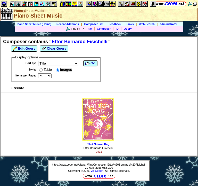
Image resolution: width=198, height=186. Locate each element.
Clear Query (54, 49)
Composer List (94, 24)
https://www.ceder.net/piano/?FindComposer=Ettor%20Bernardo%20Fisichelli (99, 164)
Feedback (115, 24)
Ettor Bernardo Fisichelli (98, 148)
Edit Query (24, 49)
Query (128, 28)
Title (89, 28)
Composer (104, 28)
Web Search (147, 24)
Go (90, 63)
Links (130, 24)
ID (117, 28)
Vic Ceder (96, 170)
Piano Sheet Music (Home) (34, 24)
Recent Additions (67, 24)
